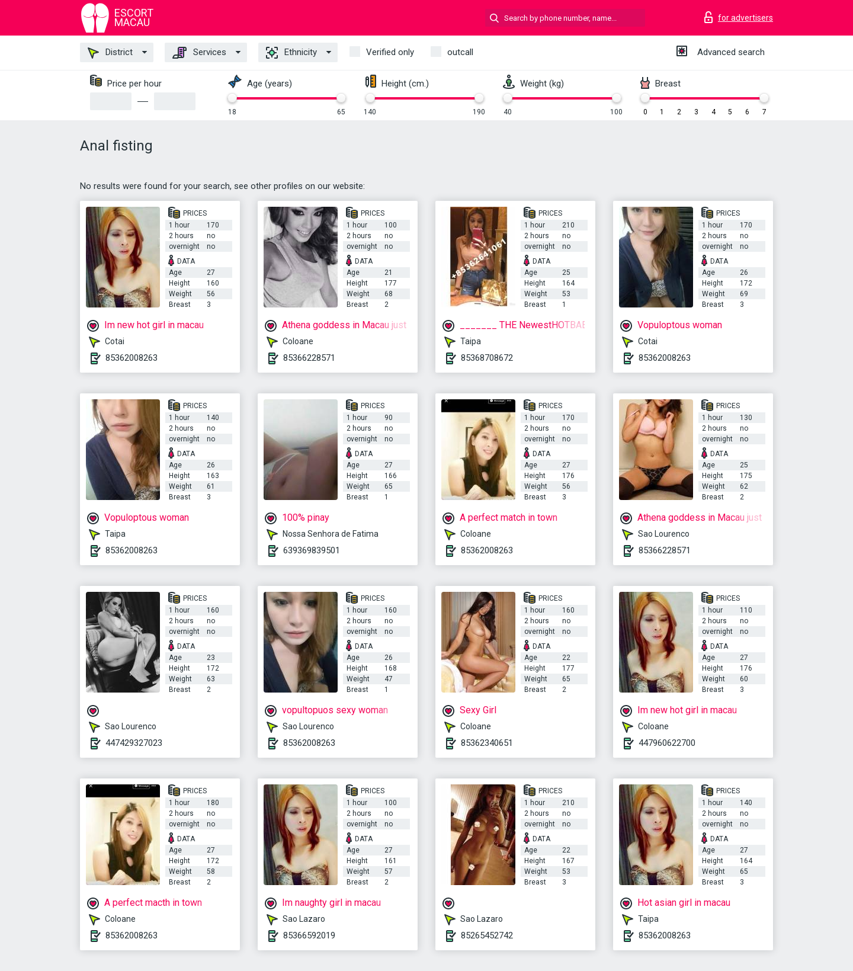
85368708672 (487, 357)
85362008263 (131, 357)
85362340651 (487, 743)
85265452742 (487, 935)
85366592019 (309, 935)
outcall (460, 52)
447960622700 (667, 743)
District (110, 53)
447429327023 (133, 743)
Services (199, 53)
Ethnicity (291, 53)
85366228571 (309, 357)
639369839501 (311, 550)
